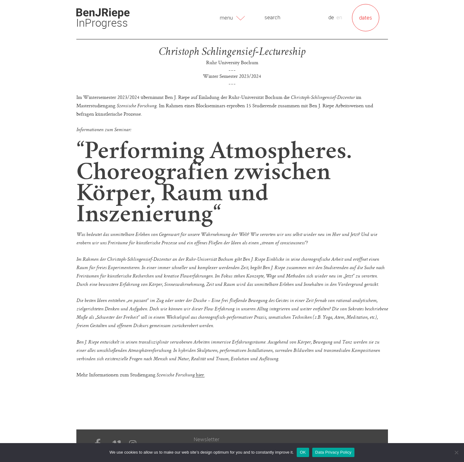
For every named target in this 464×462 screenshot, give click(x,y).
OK (303, 452)
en (339, 17)
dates (365, 17)
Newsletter (206, 439)
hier (200, 374)
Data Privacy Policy (333, 452)
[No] (456, 452)
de (331, 17)
